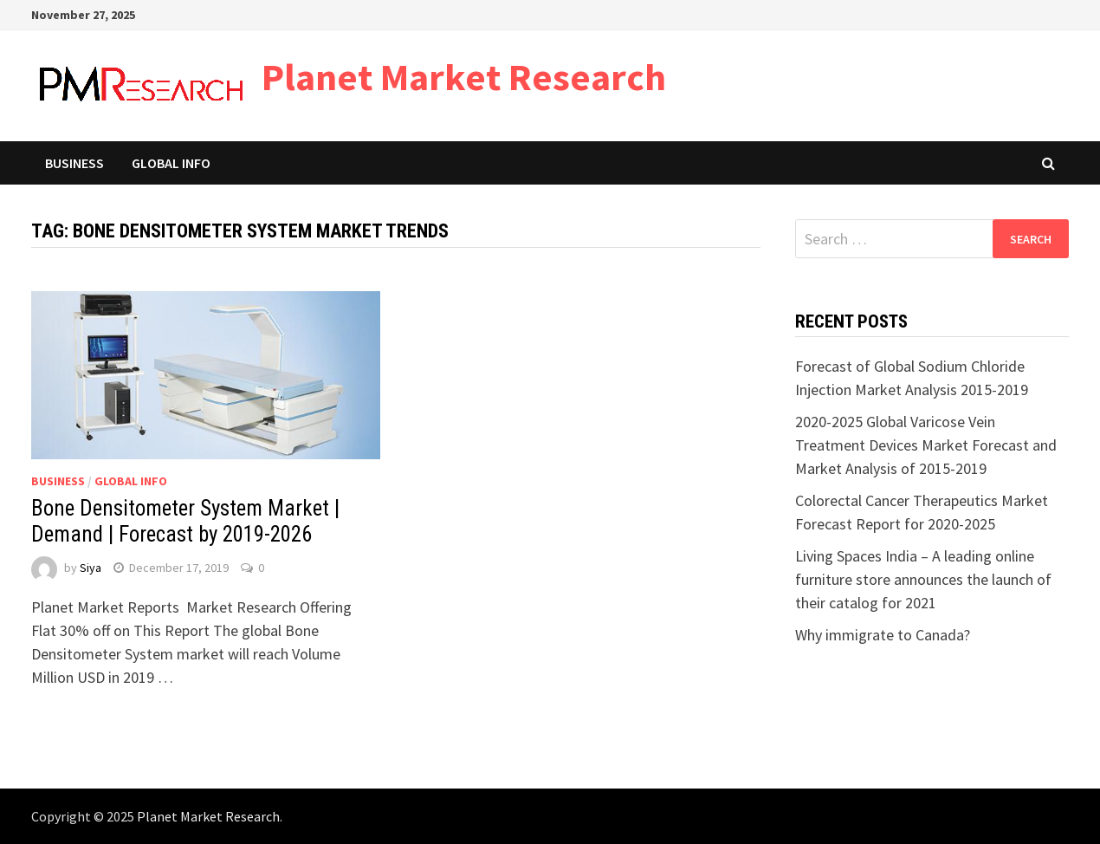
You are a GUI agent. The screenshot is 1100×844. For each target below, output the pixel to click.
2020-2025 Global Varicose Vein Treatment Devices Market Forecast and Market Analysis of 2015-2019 (926, 445)
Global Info (171, 163)
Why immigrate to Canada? (882, 635)
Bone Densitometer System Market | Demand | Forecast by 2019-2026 (185, 521)
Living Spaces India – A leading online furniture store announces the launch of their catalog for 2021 (923, 579)
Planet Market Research (464, 77)
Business (74, 163)
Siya (90, 567)
